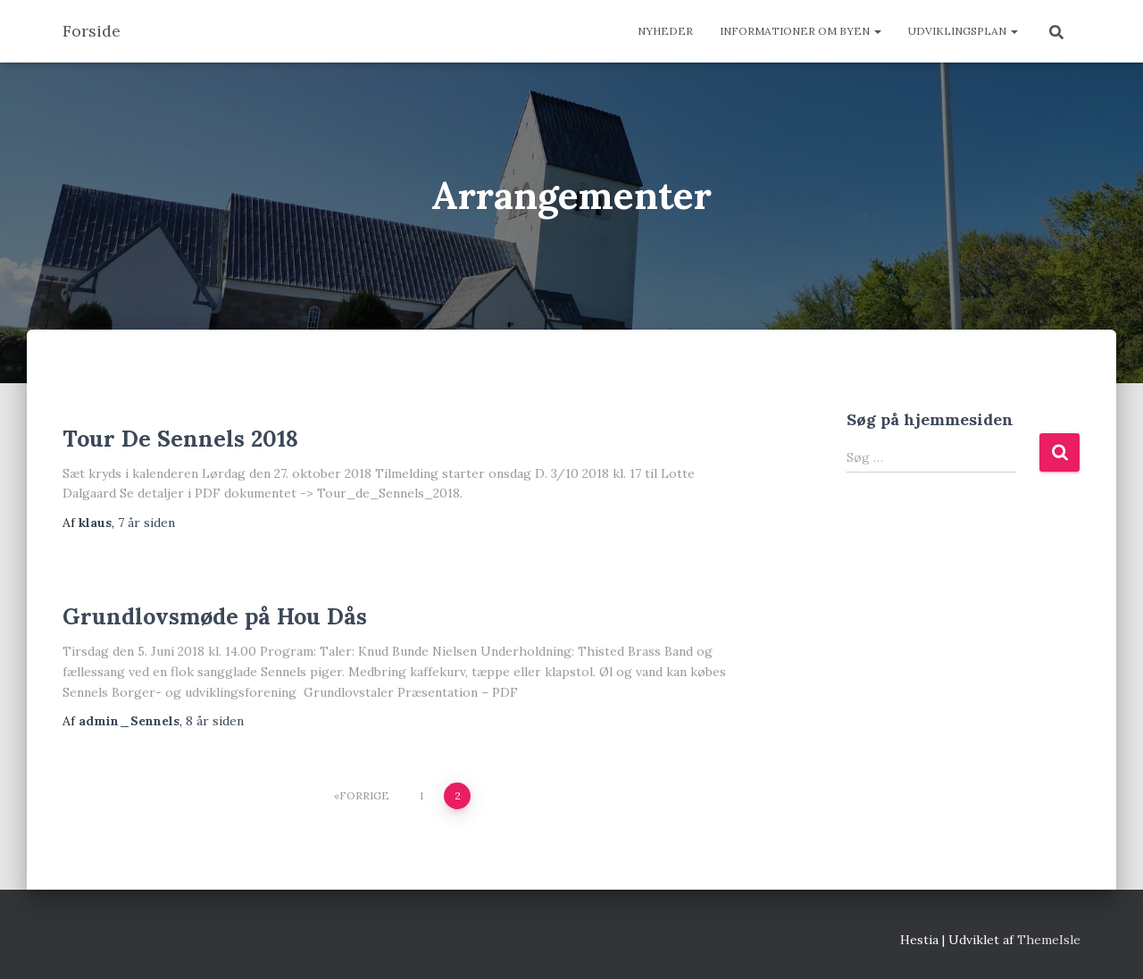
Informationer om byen (800, 31)
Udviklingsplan (963, 31)
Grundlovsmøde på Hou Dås (215, 616)
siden (146, 523)
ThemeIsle (1048, 940)
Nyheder (665, 31)
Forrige (364, 795)
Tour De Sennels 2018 (180, 438)
